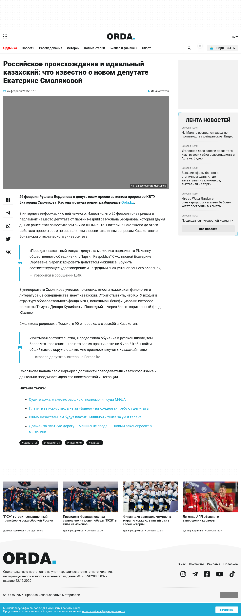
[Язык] (235, 37)
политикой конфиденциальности (107, 611)
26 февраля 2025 (18, 96)
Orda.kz (139, 207)
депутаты (30, 453)
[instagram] (183, 589)
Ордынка (10, 48)
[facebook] (207, 589)
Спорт (146, 48)
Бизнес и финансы (123, 48)
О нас (182, 578)
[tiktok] (232, 589)
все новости (208, 230)
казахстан (53, 453)
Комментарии (94, 48)
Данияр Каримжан (14, 544)
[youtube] (219, 589)
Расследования (50, 48)
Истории (73, 48)
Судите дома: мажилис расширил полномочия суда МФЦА (79, 410)
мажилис (75, 453)
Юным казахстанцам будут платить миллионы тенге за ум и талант (87, 427)
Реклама (213, 578)
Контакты (196, 578)
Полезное (230, 578)
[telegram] (195, 589)
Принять (226, 609)
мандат (96, 453)
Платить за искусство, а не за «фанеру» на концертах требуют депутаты (90, 419)
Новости (28, 48)
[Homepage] (121, 36)
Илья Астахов (160, 96)
